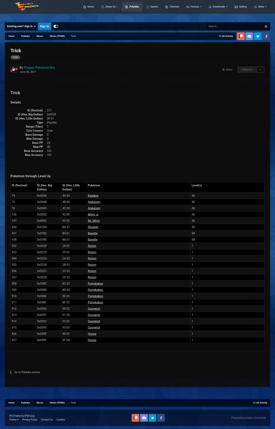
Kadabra (93, 195)
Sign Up (44, 26)
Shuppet (93, 227)
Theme (14, 419)
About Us (129, 10)
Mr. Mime (94, 220)
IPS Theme (15, 415)
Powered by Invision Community (248, 417)
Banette (93, 233)
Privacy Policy (29, 419)
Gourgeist (94, 308)
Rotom (92, 246)
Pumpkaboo (95, 283)
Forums (214, 10)
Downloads (238, 10)
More (261, 10)
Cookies (60, 419)
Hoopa (92, 333)
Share (227, 69)
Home (109, 10)
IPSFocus (30, 415)
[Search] (219, 26)
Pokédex (153, 10)
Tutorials (193, 10)
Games (173, 10)
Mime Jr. (93, 214)
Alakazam (94, 202)
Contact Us (47, 419)
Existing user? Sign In (21, 26)
